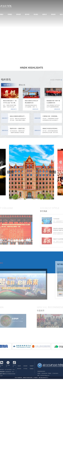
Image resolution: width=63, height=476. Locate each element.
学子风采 (25, 368)
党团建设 (31, 368)
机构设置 (25, 365)
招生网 (19, 365)
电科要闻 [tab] (6, 85)
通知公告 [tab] (22, 85)
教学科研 (27, 14)
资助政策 (53, 14)
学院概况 (10, 14)
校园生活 (44, 14)
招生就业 (36, 14)
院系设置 (18, 14)
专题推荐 (31, 365)
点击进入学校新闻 (56, 80)
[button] (10, 172)
